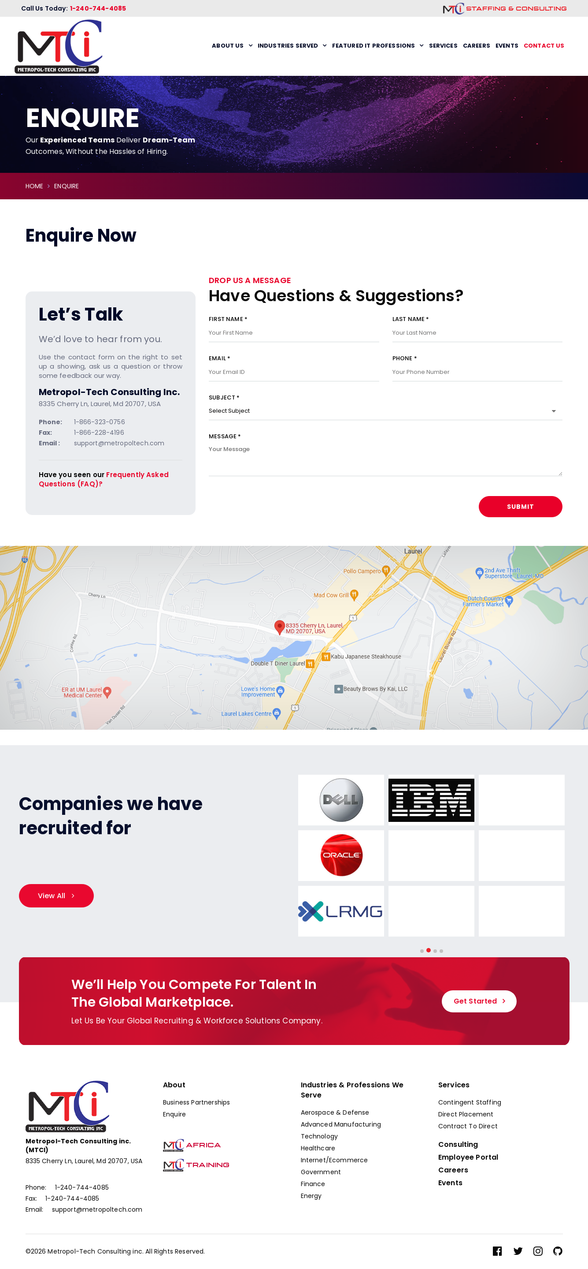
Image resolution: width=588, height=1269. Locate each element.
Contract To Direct (468, 1126)
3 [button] (435, 951)
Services (443, 45)
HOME (35, 186)
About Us (228, 45)
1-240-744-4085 (98, 8)
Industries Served (288, 45)
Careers (476, 45)
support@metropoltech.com (119, 443)
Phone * (477, 365)
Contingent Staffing (469, 1102)
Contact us (544, 45)
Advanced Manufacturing (341, 1124)
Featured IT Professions (373, 45)
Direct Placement (466, 1114)
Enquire (174, 1114)
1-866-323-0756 (99, 422)
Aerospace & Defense (335, 1112)
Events (507, 45)
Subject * (385, 404)
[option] (343, 857)
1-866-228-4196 (99, 432)
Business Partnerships (196, 1102)
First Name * (294, 326)
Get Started (475, 1001)
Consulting (458, 1145)
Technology (319, 1136)
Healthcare (318, 1148)
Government (321, 1172)
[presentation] (276, 513)
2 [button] (428, 950)
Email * (294, 365)
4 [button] (441, 951)
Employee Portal (468, 1157)
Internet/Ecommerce (334, 1160)
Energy (311, 1195)
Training (196, 1164)
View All (51, 896)
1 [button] (422, 951)
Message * (385, 460)
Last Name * (477, 326)
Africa (192, 1145)
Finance (313, 1183)
